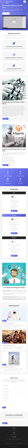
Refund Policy (20, 443)
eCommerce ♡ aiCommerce (8, 367)
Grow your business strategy (8, 345)
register (6, 293)
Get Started (5, 13)
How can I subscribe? (6, 290)
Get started (5, 118)
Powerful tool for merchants (8, 323)
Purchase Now (14, 210)
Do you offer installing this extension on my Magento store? (12, 299)
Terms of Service (8, 443)
